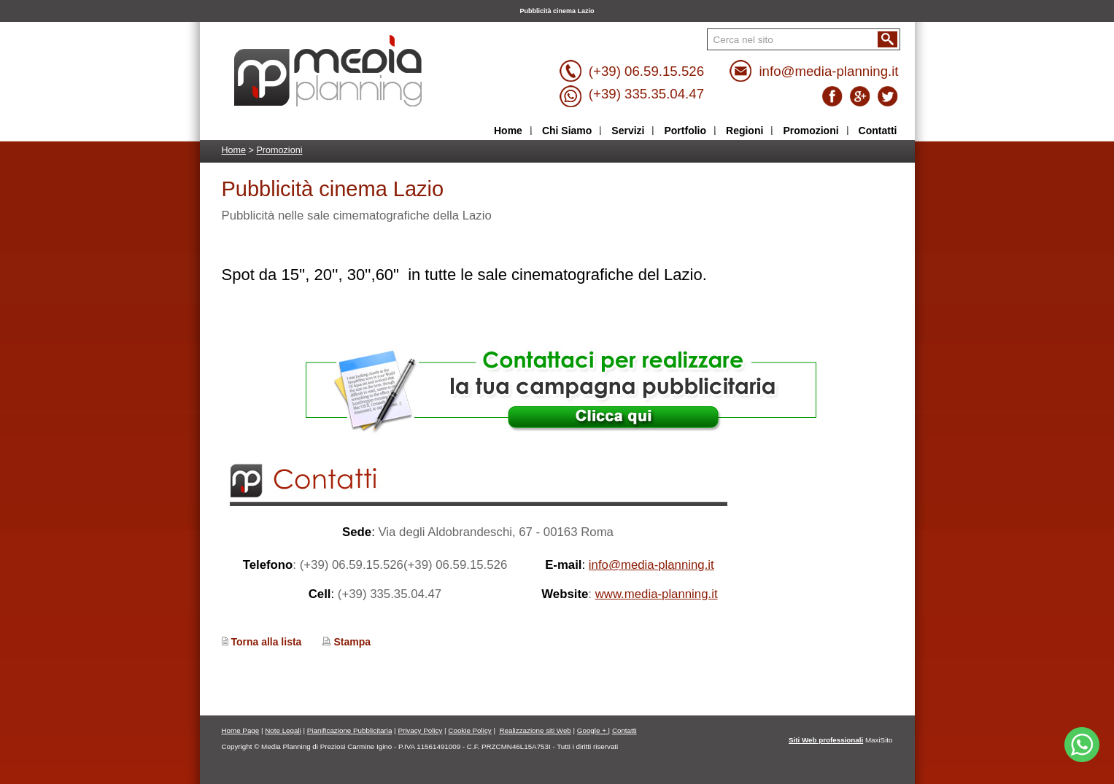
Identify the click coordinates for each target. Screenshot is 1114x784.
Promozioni (279, 150)
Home (234, 150)
